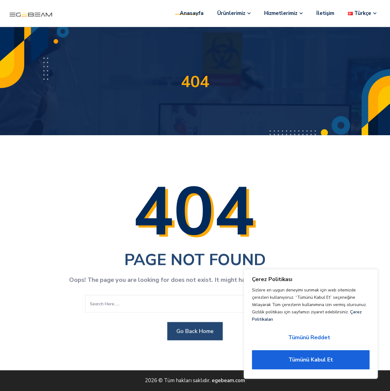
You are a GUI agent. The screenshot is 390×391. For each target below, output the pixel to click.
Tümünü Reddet (309, 337)
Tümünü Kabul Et (311, 359)
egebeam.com (228, 380)
